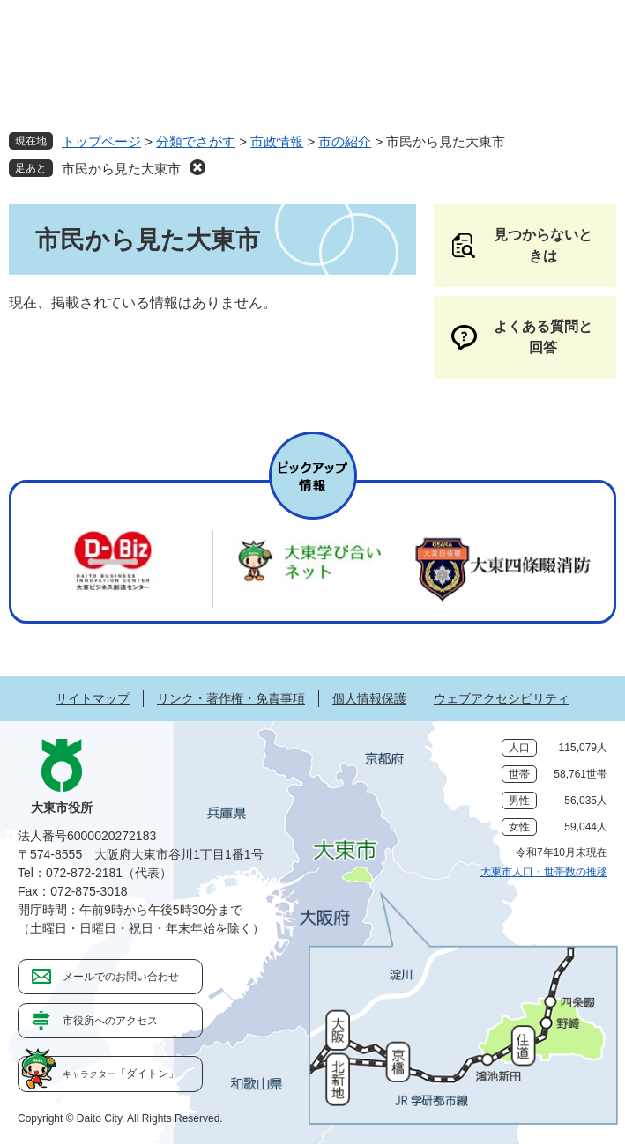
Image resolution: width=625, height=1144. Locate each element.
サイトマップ (93, 698)
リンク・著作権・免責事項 (231, 698)
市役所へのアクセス (110, 1021)
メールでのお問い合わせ (121, 977)
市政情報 (276, 141)
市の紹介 (344, 141)
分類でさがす (195, 141)
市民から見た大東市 (121, 168)
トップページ (101, 141)
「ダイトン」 (121, 1073)
